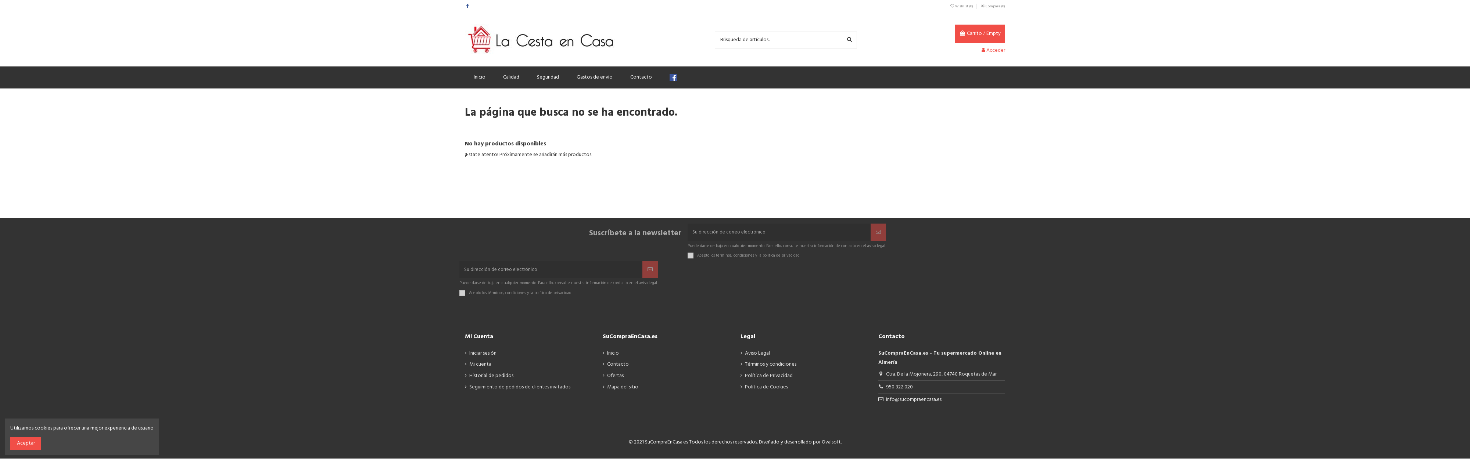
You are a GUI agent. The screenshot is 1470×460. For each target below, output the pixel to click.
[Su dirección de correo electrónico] (779, 233)
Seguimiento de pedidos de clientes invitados (519, 388)
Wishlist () (962, 6)
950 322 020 (899, 388)
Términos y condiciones (770, 366)
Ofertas (615, 377)
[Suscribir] (878, 233)
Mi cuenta (480, 366)
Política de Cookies (766, 388)
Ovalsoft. (832, 443)
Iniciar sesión (482, 354)
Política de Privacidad (769, 377)
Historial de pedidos (491, 377)
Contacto (618, 366)
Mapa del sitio (622, 388)
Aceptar (26, 443)
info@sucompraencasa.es (914, 401)
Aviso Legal (757, 354)
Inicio (613, 354)
